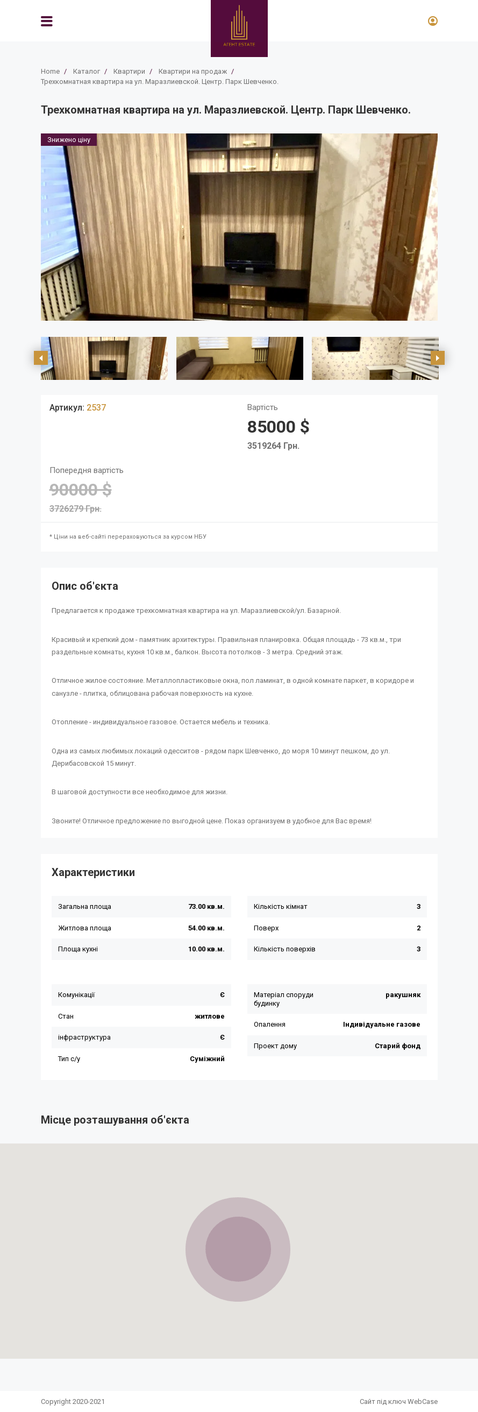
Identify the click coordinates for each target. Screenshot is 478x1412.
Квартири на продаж (193, 71)
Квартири (129, 71)
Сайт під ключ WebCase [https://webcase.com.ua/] (399, 1401)
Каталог (86, 71)
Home (50, 71)
